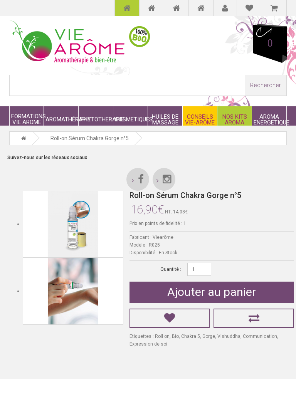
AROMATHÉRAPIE (61, 119)
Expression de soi (148, 344)
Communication (260, 336)
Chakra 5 (190, 336)
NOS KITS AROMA (234, 119)
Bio (175, 336)
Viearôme (163, 237)
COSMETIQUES (131, 119)
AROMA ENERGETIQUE (270, 119)
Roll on (162, 336)
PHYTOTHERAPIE (96, 119)
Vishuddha (228, 336)
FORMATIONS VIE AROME (27, 119)
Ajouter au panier (211, 292)
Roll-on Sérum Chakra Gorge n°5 (89, 138)
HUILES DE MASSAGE (165, 119)
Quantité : (170, 269)
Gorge (208, 336)
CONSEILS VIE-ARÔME (200, 119)
